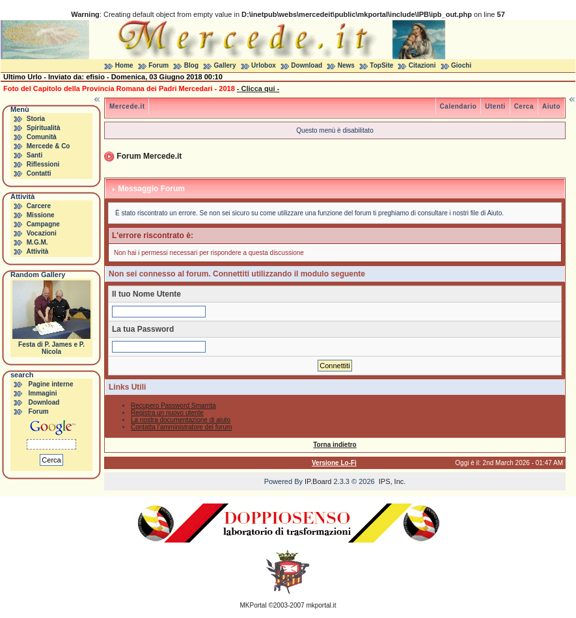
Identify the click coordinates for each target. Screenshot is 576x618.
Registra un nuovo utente (167, 412)
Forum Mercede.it (149, 156)
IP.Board (318, 481)
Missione (41, 215)
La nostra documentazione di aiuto (180, 419)
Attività (37, 251)
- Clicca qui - (258, 88)
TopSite (381, 65)
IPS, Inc (391, 481)
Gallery (225, 65)
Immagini (43, 393)
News (346, 65)
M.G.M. (37, 242)
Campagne (43, 224)
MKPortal (253, 605)
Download (306, 65)
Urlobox (263, 65)
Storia (36, 118)
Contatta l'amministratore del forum (181, 427)
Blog (191, 65)
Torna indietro (334, 444)
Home (124, 65)
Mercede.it (126, 106)
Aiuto (551, 106)
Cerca (524, 106)
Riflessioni (43, 164)
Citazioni (422, 65)
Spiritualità (44, 127)
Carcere (39, 205)
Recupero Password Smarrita (173, 405)
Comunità (42, 137)
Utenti (495, 106)
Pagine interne (51, 384)
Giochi (461, 65)
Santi (34, 155)
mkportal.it (321, 605)
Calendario (458, 106)
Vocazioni (42, 233)
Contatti (39, 173)
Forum (158, 65)
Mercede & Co (48, 146)
